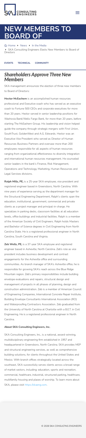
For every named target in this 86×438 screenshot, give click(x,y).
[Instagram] (21, 415)
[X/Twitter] (6, 415)
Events (8, 62)
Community (42, 62)
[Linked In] (14, 415)
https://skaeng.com (36, 385)
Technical (24, 62)
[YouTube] (17, 415)
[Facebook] (10, 415)
